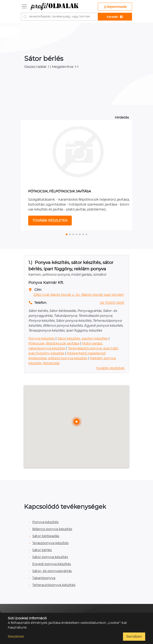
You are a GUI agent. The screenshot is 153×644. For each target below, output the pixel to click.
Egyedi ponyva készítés (51, 564)
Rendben (134, 636)
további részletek (110, 368)
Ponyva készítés (41, 338)
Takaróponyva (43, 578)
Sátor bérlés (42, 550)
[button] (66, 234)
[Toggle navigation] (24, 6)
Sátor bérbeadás (45, 536)
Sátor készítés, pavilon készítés (82, 338)
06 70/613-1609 (112, 302)
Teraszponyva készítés (50, 543)
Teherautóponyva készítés (53, 585)
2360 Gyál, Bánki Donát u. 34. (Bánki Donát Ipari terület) (78, 294)
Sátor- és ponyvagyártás (52, 571)
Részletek (16, 636)
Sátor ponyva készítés (50, 557)
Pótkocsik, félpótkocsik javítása (53, 343)
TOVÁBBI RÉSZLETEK (49, 220)
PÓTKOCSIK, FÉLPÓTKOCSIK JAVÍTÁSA (59, 191)
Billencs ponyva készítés (52, 529)
